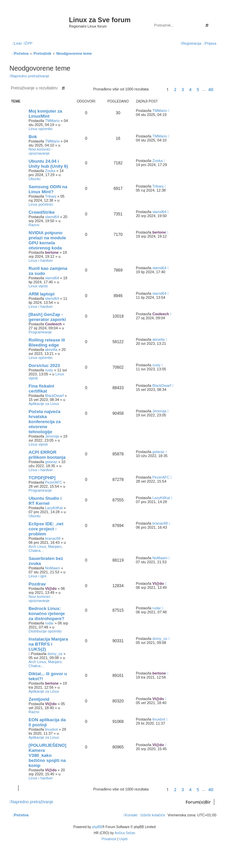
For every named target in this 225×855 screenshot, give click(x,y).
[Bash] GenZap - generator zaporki (47, 317)
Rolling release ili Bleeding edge (47, 342)
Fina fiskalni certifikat (41, 388)
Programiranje (40, 332)
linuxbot (51, 729)
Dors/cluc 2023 (44, 365)
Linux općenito (40, 129)
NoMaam (52, 568)
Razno (34, 225)
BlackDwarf (54, 396)
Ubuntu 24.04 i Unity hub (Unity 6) (48, 164)
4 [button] (190, 89)
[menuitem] (28, 43)
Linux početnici (41, 204)
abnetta (51, 350)
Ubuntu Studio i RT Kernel (45, 501)
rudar (49, 623)
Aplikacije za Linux (44, 404)
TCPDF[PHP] (42, 477)
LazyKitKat (54, 508)
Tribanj (50, 196)
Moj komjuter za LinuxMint (45, 114)
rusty (49, 370)
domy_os (55, 654)
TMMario (52, 121)
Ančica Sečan (125, 833)
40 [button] (210, 89)
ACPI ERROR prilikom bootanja (47, 455)
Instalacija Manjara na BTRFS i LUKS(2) (48, 644)
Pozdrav (37, 583)
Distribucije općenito (45, 631)
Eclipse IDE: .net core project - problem (46, 528)
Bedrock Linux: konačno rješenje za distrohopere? (47, 613)
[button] (156, 89)
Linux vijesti (38, 286)
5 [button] (198, 89)
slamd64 (52, 217)
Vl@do (51, 588)
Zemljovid (39, 699)
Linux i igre (37, 576)
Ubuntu (34, 179)
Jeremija (52, 436)
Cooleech (53, 324)
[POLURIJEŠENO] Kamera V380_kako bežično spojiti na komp (47, 755)
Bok (33, 136)
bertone (52, 252)
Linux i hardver (41, 260)
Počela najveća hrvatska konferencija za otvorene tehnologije (45, 421)
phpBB (97, 827)
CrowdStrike (42, 212)
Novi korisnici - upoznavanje (41, 151)
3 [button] (183, 89)
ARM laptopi (41, 293)
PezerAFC (53, 482)
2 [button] (175, 89)
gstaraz (51, 462)
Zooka (50, 171)
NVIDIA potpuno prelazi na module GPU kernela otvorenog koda (47, 240)
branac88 (53, 538)
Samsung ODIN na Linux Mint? (48, 189)
